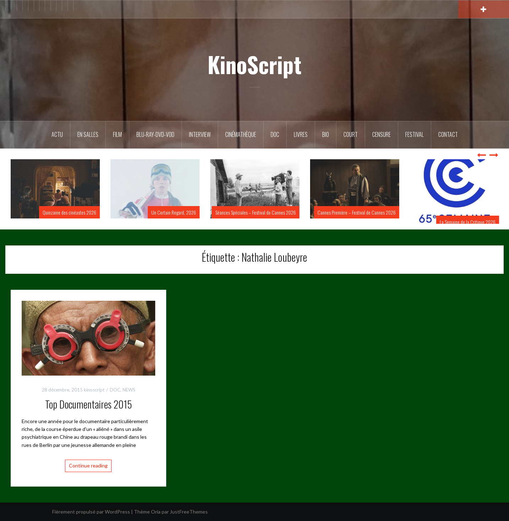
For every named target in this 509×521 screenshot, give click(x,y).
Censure (381, 134)
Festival (414, 134)
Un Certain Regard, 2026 (173, 212)
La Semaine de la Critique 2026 (468, 222)
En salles (87, 134)
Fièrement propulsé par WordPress (91, 512)
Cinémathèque (240, 134)
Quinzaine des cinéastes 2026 (69, 212)
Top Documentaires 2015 (88, 404)
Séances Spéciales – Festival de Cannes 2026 (255, 212)
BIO (325, 134)
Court (350, 134)
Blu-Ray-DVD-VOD (155, 134)
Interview (200, 134)
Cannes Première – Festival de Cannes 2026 (357, 212)
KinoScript (254, 64)
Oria (156, 512)
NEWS (129, 390)
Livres (301, 134)
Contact (448, 134)
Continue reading (88, 465)
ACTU (57, 134)
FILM (117, 134)
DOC (275, 134)
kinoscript (94, 390)
